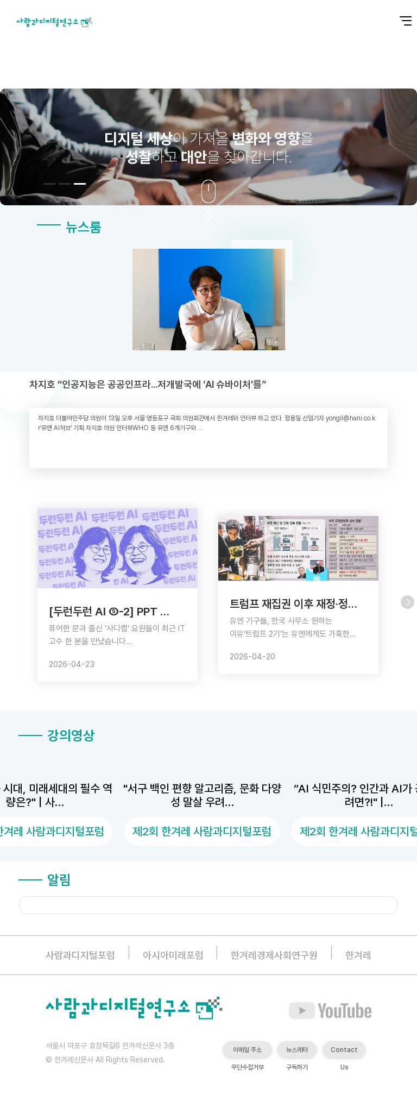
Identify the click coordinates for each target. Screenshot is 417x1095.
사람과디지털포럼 (80, 955)
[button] (49, 184)
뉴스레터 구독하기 (297, 1052)
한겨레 (358, 955)
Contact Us (344, 1052)
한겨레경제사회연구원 (274, 955)
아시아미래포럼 (173, 955)
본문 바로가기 (0, 0)
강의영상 (56, 735)
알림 (44, 880)
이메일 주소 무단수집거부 (247, 1052)
